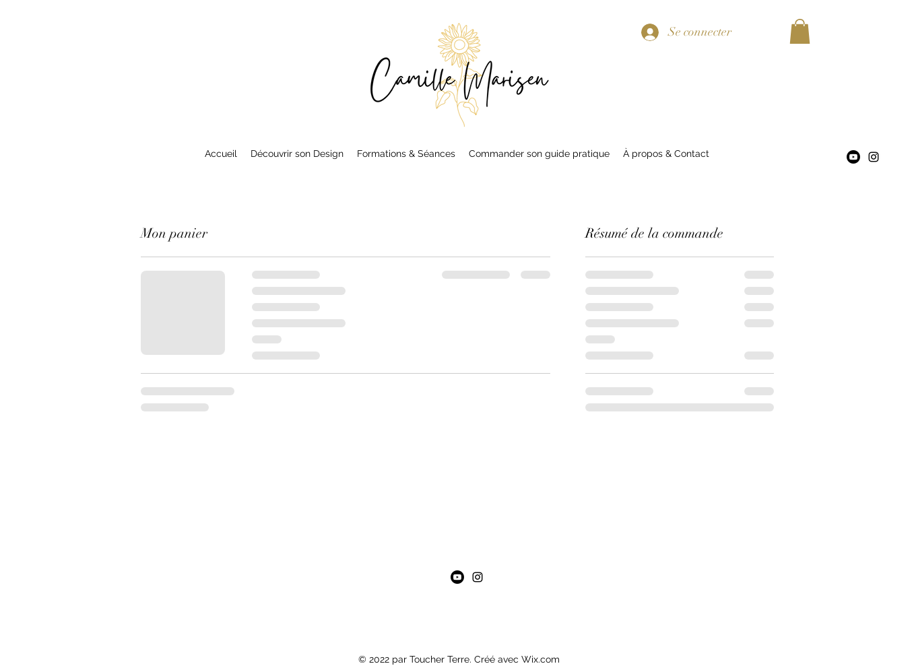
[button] (799, 31)
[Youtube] (853, 157)
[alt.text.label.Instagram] (873, 157)
